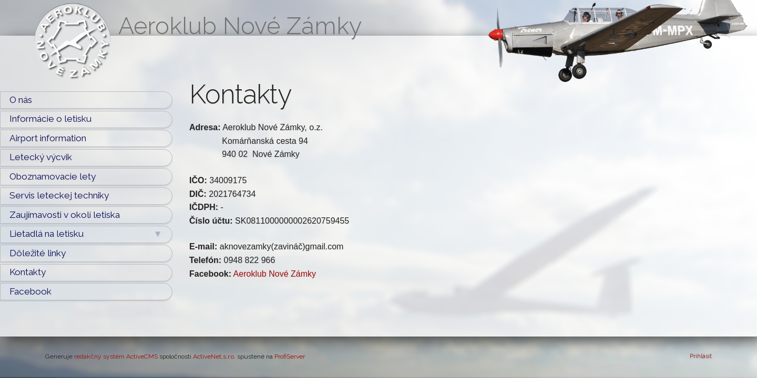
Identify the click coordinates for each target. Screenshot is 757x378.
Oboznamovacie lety (52, 176)
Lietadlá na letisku (85, 234)
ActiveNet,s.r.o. (214, 356)
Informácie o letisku (50, 118)
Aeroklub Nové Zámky (274, 273)
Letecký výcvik (40, 157)
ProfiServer (289, 356)
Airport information (47, 138)
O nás (20, 99)
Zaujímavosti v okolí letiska (64, 214)
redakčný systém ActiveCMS (116, 356)
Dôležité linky (37, 253)
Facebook (30, 291)
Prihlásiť (701, 356)
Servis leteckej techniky (59, 195)
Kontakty (27, 272)
